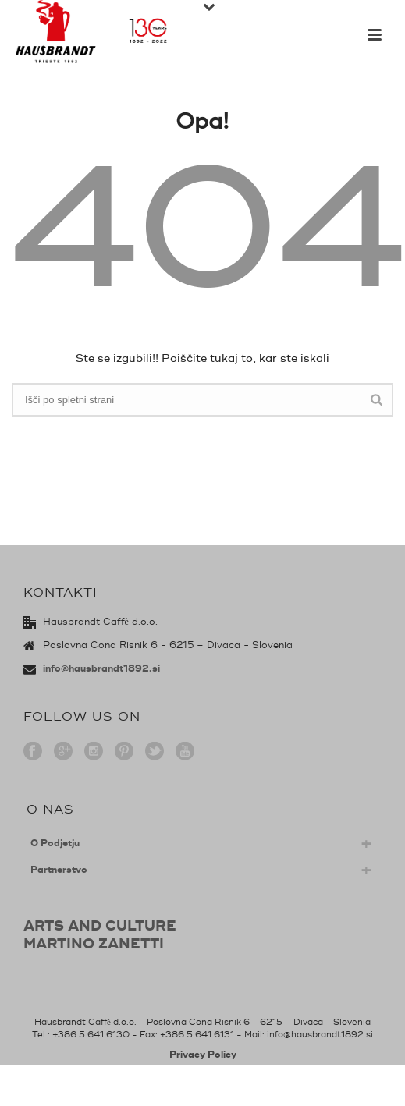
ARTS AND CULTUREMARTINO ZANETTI (99, 935)
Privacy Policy (202, 1055)
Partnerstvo (58, 870)
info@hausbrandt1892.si (101, 669)
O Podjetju (55, 843)
